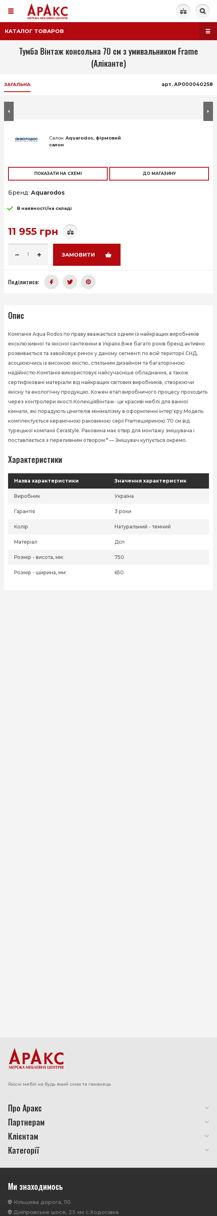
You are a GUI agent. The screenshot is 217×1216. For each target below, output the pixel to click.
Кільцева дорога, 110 (42, 1202)
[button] (9, 345)
